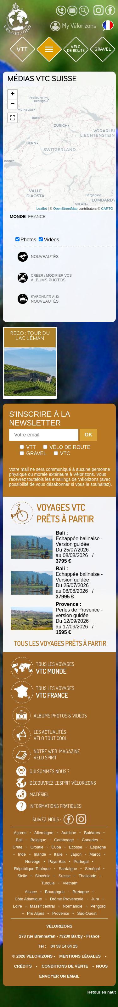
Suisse (64, 876)
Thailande (87, 876)
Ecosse (75, 847)
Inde (22, 854)
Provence (60, 913)
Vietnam (70, 883)
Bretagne (81, 891)
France (37, 216)
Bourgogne (55, 891)
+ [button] (12, 94)
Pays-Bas (57, 861)
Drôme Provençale (66, 899)
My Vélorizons (73, 26)
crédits (23, 966)
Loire (17, 906)
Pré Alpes (35, 913)
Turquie (48, 883)
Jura (95, 899)
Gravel (33, 453)
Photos (28, 239)
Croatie (37, 847)
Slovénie (43, 876)
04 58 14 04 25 (64, 946)
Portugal (81, 861)
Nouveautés (45, 256)
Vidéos (51, 239)
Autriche (68, 832)
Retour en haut (101, 992)
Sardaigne (68, 868)
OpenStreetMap (65, 208)
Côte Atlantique (28, 899)
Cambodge (64, 840)
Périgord (97, 906)
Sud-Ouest (86, 913)
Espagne (98, 847)
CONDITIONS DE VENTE (65, 966)
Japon (75, 854)
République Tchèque (32, 868)
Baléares (92, 832)
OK (88, 434)
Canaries (90, 840)
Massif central (42, 906)
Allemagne (43, 832)
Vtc (62, 453)
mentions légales (80, 956)
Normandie (72, 906)
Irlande (40, 854)
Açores (20, 832)
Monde (18, 216)
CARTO (107, 208)
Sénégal (92, 868)
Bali (19, 840)
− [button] (12, 104)
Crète (17, 847)
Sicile (22, 876)
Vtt (28, 447)
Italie (58, 854)
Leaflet (42, 208)
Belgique (38, 840)
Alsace (31, 891)
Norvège (32, 861)
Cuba (56, 847)
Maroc (95, 854)
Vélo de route (66, 447)
